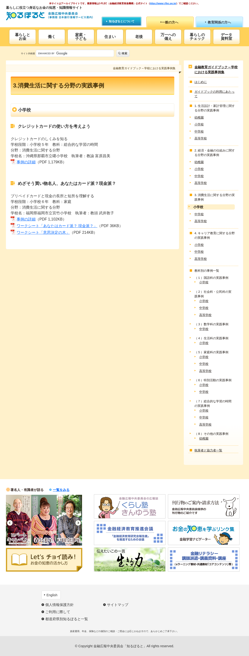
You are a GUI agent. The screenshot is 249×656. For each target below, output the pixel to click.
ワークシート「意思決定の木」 (43, 232)
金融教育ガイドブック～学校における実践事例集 (216, 69)
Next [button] (78, 523)
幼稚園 (199, 117)
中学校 (199, 131)
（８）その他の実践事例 (211, 434)
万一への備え (168, 37)
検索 (124, 53)
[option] (18, 520)
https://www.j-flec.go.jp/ (163, 3)
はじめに (200, 82)
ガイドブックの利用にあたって (214, 94)
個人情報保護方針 (59, 604)
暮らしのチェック (197, 37)
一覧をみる (61, 490)
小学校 (199, 124)
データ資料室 (226, 37)
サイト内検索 (28, 53)
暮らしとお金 (22, 37)
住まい (110, 37)
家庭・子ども (81, 37)
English (51, 595)
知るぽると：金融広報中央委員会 (49, 16)
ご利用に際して (57, 612)
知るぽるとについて (121, 21)
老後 (139, 37)
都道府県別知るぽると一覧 (66, 619)
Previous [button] (10, 523)
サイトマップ (117, 604)
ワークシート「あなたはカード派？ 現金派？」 (57, 226)
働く (51, 37)
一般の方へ (170, 22)
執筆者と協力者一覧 (208, 450)
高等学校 (200, 138)
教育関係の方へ (219, 22)
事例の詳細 (26, 162)
